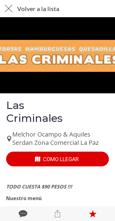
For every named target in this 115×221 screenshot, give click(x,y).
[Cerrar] (8, 8)
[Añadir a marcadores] (92, 213)
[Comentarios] (22, 213)
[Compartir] (57, 213)
